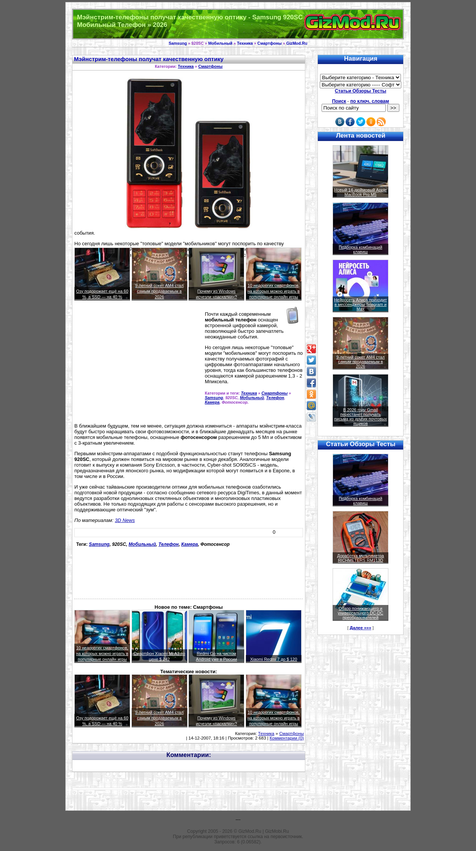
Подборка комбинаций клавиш (360, 249)
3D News (125, 520)
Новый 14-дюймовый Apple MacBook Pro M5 (360, 192)
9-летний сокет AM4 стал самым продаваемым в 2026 (159, 291)
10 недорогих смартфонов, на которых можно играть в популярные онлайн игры (274, 291)
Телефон (275, 397)
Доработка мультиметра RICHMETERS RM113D (360, 558)
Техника (245, 43)
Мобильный (220, 43)
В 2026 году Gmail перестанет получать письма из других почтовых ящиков (360, 416)
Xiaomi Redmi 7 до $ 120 (273, 659)
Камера (212, 402)
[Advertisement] (138, 365)
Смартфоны (270, 43)
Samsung (178, 43)
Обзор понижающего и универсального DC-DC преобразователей (360, 613)
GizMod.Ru (297, 43)
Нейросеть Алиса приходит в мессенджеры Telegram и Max (360, 304)
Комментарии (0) (287, 738)
